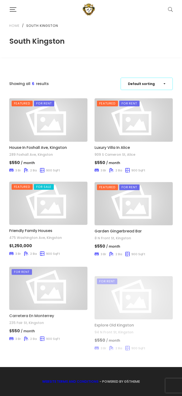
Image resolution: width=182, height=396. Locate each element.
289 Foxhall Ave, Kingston (31, 154)
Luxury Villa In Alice (112, 147)
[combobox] (147, 84)
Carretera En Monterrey (31, 337)
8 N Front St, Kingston (113, 255)
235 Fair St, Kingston (26, 344)
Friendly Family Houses (30, 242)
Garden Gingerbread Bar (118, 248)
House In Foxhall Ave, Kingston (38, 147)
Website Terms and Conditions (70, 381)
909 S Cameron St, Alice (115, 154)
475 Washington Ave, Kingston (35, 249)
